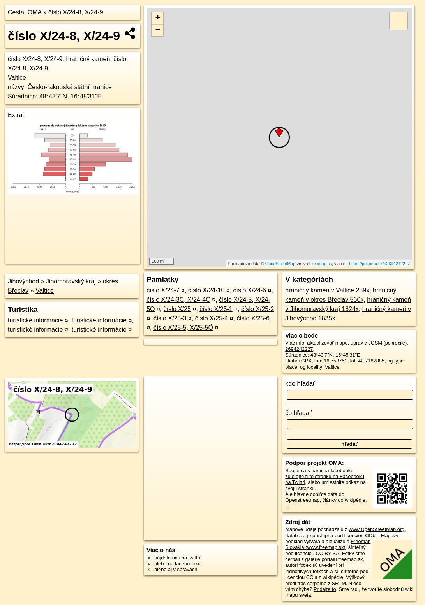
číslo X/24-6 (249, 290)
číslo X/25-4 (211, 318)
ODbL (371, 535)
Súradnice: (23, 96)
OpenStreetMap (280, 263)
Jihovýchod (23, 281)
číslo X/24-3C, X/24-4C (178, 299)
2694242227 (299, 349)
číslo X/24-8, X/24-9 (75, 12)
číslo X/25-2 (257, 309)
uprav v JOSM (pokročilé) (379, 343)
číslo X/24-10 (206, 290)
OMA (35, 12)
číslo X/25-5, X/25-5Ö (183, 327)
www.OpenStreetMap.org (376, 529)
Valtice (44, 290)
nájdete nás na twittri (177, 558)
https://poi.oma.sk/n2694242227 (379, 263)
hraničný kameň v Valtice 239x (327, 290)
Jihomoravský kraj (71, 281)
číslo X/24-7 (162, 290)
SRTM (339, 583)
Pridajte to (325, 589)
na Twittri (295, 482)
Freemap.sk (320, 263)
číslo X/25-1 (215, 309)
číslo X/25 (177, 309)
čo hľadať (298, 413)
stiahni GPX (298, 361)
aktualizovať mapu (327, 343)
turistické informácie (35, 320)
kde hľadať (300, 383)
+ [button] (157, 18)
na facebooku (338, 470)
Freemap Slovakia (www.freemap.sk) (327, 544)
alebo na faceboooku (177, 563)
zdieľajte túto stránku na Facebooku (324, 476)
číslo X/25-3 (169, 318)
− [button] (157, 30)
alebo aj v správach (175, 569)
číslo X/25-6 (252, 318)
